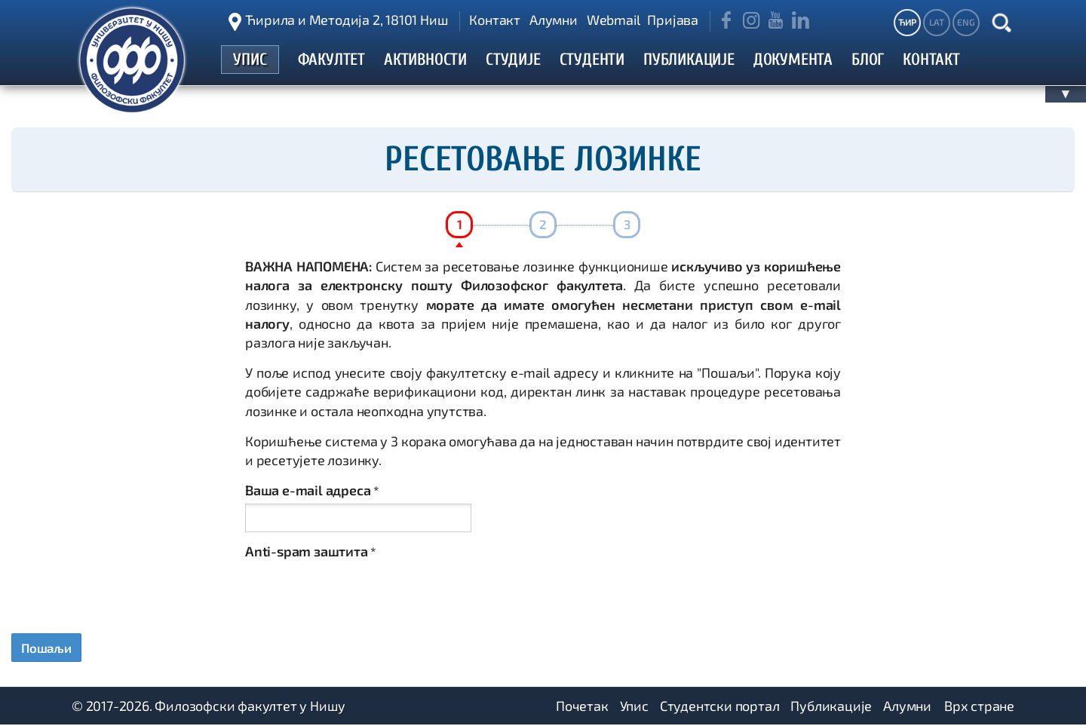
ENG (965, 22)
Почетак (582, 707)
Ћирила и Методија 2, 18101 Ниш (346, 19)
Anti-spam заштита (310, 551)
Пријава (672, 19)
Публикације (831, 707)
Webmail (613, 19)
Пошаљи (48, 647)
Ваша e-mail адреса (312, 490)
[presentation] (359, 594)
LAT (936, 22)
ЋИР (907, 22)
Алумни (553, 19)
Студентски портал (720, 707)
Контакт (494, 19)
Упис (634, 707)
